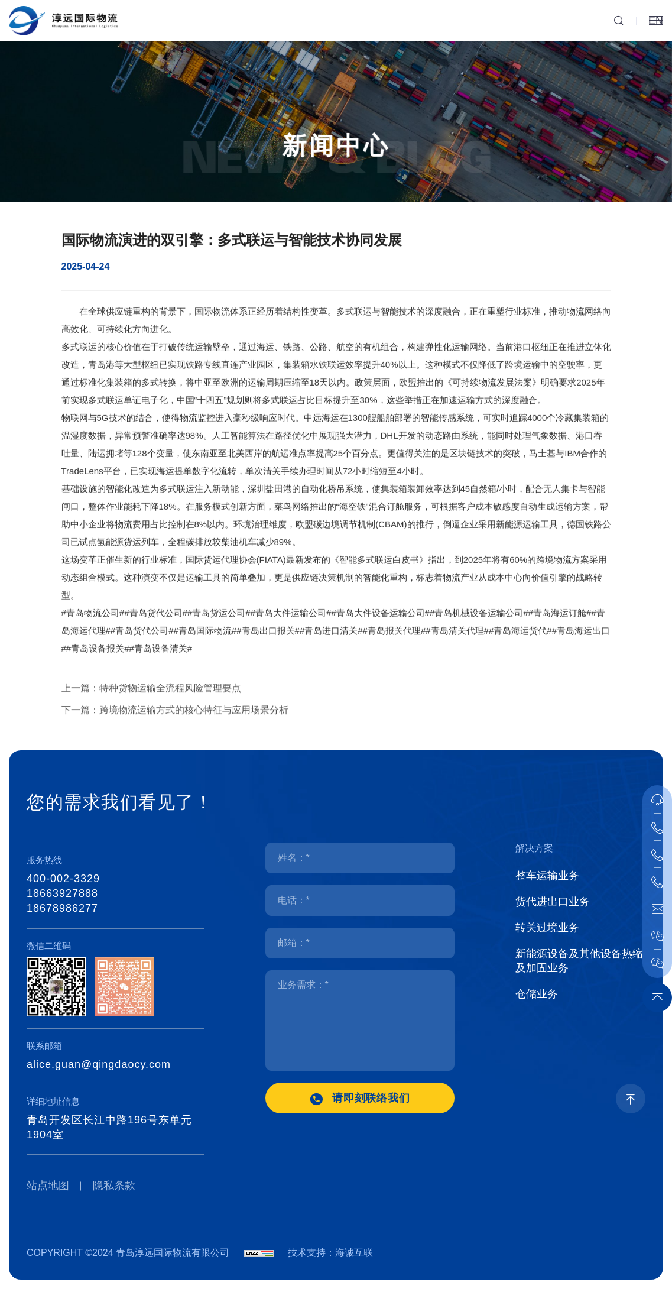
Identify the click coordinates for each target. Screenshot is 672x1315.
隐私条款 (114, 1185)
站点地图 (48, 1185)
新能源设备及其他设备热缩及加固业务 (579, 961)
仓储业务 (536, 994)
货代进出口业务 (552, 902)
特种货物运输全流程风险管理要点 (170, 699)
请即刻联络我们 (371, 1098)
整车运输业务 (547, 876)
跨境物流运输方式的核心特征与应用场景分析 (193, 720)
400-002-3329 (63, 879)
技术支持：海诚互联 (330, 1253)
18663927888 (62, 893)
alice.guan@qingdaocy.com (99, 1064)
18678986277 (62, 908)
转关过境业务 (547, 928)
